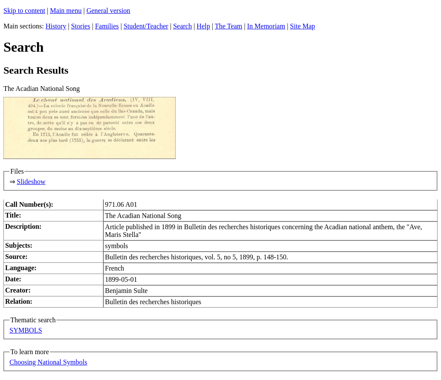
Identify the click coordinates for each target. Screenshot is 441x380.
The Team (228, 26)
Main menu (65, 10)
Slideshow (31, 181)
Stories (80, 26)
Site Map (302, 26)
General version (108, 10)
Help (203, 26)
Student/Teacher (146, 26)
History (56, 26)
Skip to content (24, 10)
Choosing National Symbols (48, 362)
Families (107, 26)
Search (182, 26)
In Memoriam (266, 26)
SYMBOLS (25, 330)
